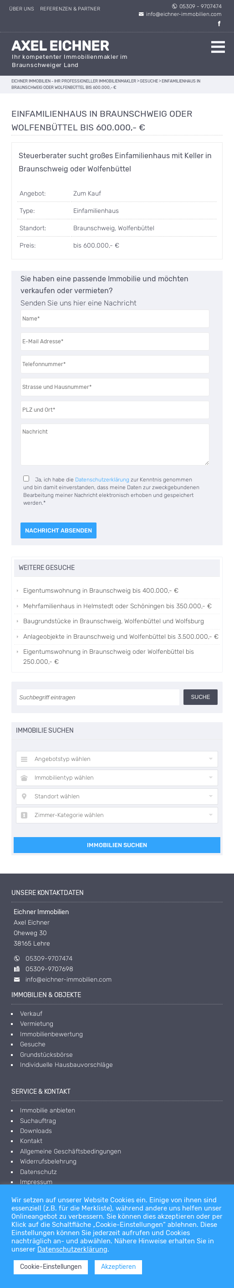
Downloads (36, 1131)
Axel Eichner (60, 46)
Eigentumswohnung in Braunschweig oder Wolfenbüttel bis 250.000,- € (108, 657)
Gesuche (33, 1044)
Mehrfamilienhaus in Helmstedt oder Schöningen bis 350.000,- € (117, 606)
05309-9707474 (48, 958)
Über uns (21, 9)
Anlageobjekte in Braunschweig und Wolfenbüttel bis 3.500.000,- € (121, 637)
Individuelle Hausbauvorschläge (66, 1065)
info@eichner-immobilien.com (180, 14)
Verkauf (31, 1014)
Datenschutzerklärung (102, 479)
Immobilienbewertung (51, 1034)
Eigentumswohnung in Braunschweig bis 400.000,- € (100, 591)
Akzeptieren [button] (118, 1267)
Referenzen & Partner (70, 9)
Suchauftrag (38, 1121)
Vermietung (36, 1024)
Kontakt (31, 1141)
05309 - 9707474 (197, 6)
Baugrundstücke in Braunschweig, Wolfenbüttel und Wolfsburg (113, 621)
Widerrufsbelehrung (48, 1161)
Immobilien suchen (117, 845)
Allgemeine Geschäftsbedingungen (70, 1151)
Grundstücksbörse (46, 1055)
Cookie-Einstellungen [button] (50, 1267)
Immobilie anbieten (47, 1110)
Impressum (36, 1182)
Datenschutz (38, 1172)
